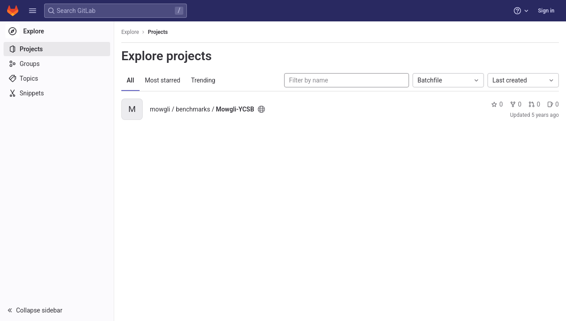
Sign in (546, 11)
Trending (203, 80)
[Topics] (57, 78)
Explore (130, 32)
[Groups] (57, 64)
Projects (158, 32)
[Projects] (57, 49)
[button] (32, 11)
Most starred (163, 80)
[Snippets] (57, 93)
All (130, 80)
